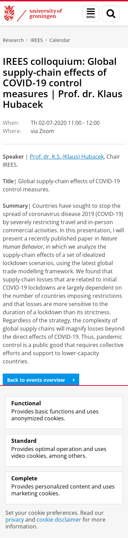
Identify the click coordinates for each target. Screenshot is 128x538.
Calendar (59, 40)
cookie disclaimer (59, 519)
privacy (14, 519)
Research (13, 40)
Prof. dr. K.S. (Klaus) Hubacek (67, 156)
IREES (36, 40)
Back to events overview (41, 380)
